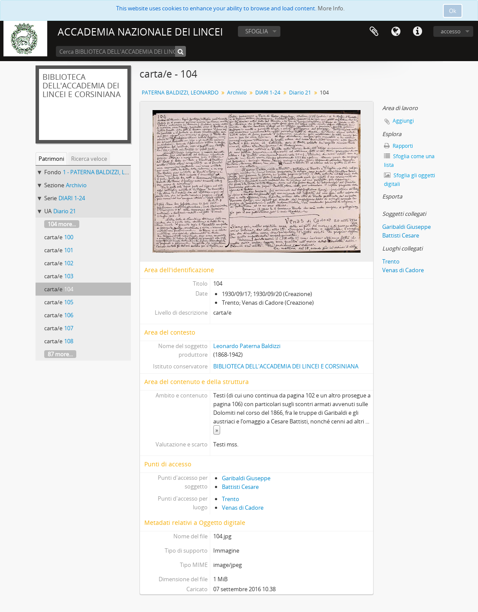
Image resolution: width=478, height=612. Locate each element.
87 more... (60, 354)
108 (68, 341)
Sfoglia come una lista (409, 161)
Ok (452, 11)
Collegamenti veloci (417, 31)
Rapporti (398, 146)
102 (68, 263)
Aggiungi (403, 120)
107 (68, 328)
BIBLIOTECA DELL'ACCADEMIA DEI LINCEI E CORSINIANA (285, 366)
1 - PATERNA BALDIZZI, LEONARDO (107, 172)
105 (68, 302)
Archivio (76, 185)
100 (68, 237)
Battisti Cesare (240, 487)
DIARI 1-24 (72, 198)
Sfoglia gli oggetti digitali (409, 180)
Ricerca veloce (89, 159)
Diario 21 (64, 211)
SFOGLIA (256, 31)
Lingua (395, 31)
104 (68, 289)
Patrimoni (51, 159)
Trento (230, 499)
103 (68, 276)
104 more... (62, 224)
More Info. (331, 8)
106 (68, 315)
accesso (451, 31)
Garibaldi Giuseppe (246, 478)
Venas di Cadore (242, 507)
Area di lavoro (374, 31)
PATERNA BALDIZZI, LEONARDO (180, 92)
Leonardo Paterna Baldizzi (246, 346)
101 (68, 250)
